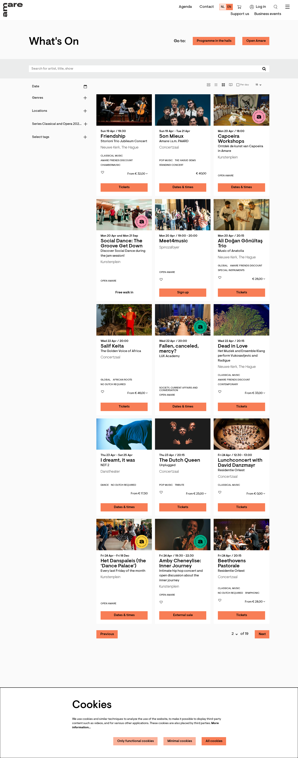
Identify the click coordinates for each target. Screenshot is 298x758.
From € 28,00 (255, 601)
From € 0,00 (256, 493)
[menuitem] (240, 14)
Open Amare (256, 41)
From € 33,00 (255, 393)
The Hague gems (185, 160)
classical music (112, 156)
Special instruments (231, 270)
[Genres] (59, 97)
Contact (207, 7)
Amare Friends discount (117, 160)
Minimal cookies (179, 741)
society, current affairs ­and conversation (178, 389)
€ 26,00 (258, 279)
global (223, 265)
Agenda (185, 7)
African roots (122, 380)
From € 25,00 (196, 493)
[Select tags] (59, 137)
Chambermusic (110, 165)
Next (262, 634)
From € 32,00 (137, 173)
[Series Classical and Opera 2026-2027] (59, 124)
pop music (166, 160)
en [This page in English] (229, 7)
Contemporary (228, 384)
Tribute (179, 485)
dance (105, 485)
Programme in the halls (214, 41)
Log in (258, 7)
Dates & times (183, 187)
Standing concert (171, 165)
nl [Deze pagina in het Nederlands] (223, 7)
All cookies (214, 741)
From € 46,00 (137, 393)
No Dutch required (113, 384)
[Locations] (59, 111)
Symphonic (252, 593)
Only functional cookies (135, 741)
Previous (107, 634)
